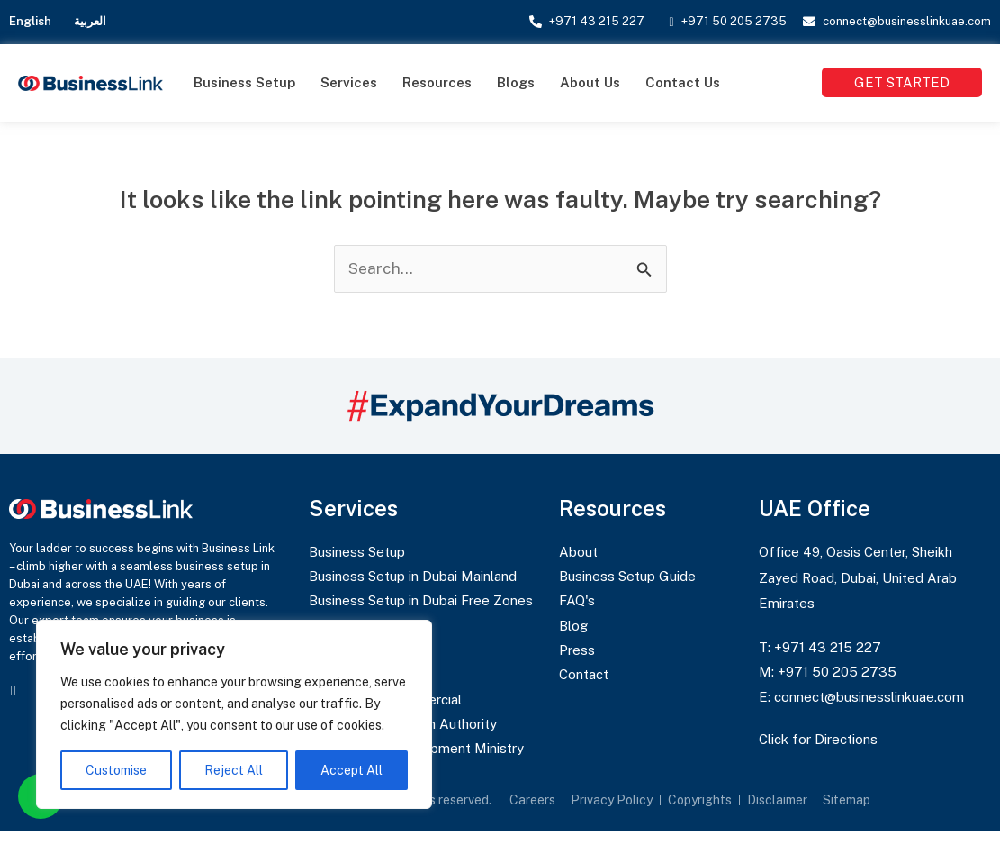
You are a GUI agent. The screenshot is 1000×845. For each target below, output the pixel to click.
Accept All (351, 770)
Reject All (233, 770)
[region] (234, 714)
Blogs (516, 82)
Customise (116, 770)
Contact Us (682, 82)
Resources (437, 82)
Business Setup (244, 82)
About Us (590, 82)
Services (348, 82)
